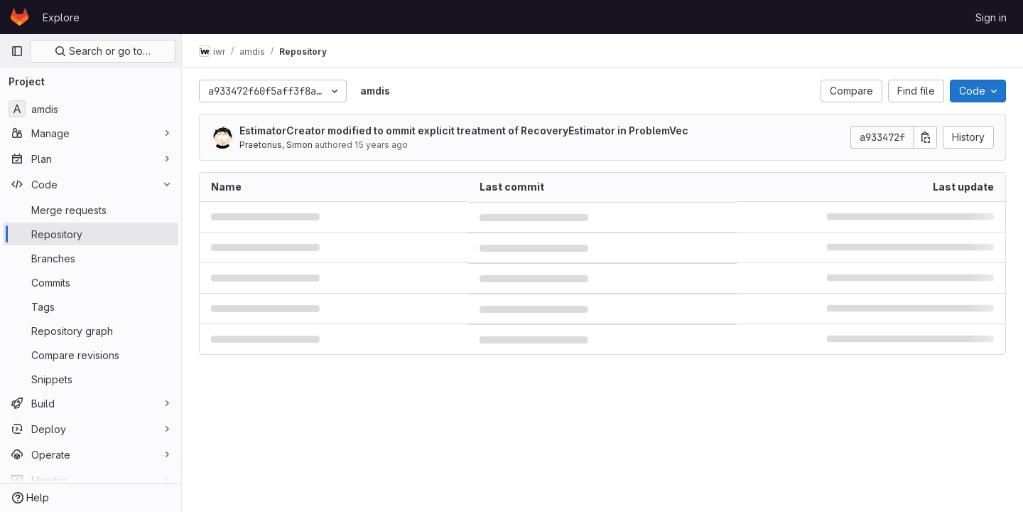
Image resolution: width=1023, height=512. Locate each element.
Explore (61, 17)
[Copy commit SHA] (925, 137)
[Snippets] (90, 379)
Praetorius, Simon (276, 144)
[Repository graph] (90, 330)
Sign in (991, 17)
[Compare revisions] (90, 354)
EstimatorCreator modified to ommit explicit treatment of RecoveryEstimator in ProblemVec (463, 130)
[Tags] (90, 306)
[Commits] (90, 282)
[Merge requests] (90, 209)
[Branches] (90, 258)
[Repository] (90, 234)
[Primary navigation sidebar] (17, 51)
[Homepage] (19, 17)
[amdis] (90, 108)
